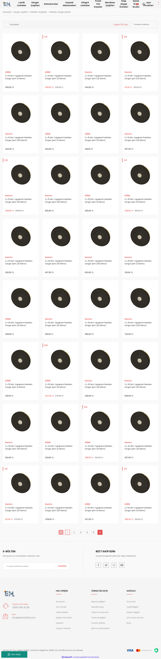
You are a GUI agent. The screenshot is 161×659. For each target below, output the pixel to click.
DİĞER (8, 72)
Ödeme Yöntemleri (100, 612)
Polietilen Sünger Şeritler (60, 12)
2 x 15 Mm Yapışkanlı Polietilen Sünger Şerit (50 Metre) (18, 200)
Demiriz (88, 72)
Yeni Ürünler (61, 607)
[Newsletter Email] (36, 566)
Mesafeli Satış (97, 607)
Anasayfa (60, 601)
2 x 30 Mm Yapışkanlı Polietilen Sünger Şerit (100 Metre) (18, 447)
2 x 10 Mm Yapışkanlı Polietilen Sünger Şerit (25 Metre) (98, 77)
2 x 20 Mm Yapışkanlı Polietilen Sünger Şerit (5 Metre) (98, 200)
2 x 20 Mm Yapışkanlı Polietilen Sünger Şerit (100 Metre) (98, 262)
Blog (129, 623)
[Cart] (158, 4)
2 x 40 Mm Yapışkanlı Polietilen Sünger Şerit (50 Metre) (19, 509)
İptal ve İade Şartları (100, 628)
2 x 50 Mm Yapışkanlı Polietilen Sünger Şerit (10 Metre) (138, 509)
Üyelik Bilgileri (133, 607)
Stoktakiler (14, 24)
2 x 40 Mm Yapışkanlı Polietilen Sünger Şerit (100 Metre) (58, 509)
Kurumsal (131, 601)
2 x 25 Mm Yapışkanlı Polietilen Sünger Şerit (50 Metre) (98, 324)
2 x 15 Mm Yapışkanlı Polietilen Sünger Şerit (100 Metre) (58, 200)
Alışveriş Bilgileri (98, 601)
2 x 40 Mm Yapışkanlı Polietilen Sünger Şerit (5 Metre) (58, 447)
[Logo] (7, 4)
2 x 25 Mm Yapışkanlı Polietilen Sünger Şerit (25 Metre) (58, 324)
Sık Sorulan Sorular (135, 617)
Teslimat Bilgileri (98, 617)
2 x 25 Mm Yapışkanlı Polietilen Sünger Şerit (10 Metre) (18, 324)
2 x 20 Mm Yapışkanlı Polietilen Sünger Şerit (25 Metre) (18, 262)
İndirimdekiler (62, 612)
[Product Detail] (45, 37)
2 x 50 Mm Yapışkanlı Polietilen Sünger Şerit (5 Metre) (98, 509)
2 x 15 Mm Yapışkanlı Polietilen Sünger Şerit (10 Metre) (98, 139)
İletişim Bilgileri (133, 612)
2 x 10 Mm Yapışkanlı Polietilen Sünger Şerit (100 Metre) (18, 139)
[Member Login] (154, 4)
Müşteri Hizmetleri (64, 617)
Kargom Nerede (63, 628)
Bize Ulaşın (14, 654)
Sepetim (60, 623)
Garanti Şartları (98, 623)
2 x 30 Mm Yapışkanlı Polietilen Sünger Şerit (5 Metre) (18, 385)
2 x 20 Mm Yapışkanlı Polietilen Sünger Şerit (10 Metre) (138, 200)
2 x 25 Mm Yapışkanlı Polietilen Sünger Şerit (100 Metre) (138, 324)
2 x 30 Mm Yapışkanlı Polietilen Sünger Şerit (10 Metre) (58, 385)
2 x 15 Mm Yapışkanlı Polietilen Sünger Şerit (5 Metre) (58, 139)
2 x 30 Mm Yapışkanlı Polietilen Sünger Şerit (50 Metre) (138, 385)
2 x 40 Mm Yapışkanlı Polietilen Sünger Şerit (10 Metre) (98, 447)
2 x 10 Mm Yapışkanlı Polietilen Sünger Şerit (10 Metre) (58, 77)
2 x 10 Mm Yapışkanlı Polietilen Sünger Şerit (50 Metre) (138, 77)
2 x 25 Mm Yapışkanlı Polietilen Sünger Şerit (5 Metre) (138, 262)
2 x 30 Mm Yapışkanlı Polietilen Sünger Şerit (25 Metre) (98, 385)
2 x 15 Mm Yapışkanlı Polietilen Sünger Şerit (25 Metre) (138, 139)
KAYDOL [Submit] (62, 566)
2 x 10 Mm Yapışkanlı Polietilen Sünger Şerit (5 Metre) (18, 77)
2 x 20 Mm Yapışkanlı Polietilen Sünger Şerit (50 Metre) (58, 262)
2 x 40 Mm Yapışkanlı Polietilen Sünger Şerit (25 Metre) (138, 447)
